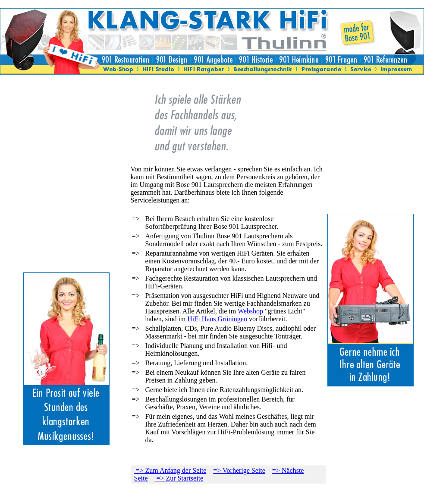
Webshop (250, 311)
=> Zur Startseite (179, 478)
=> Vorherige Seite (239, 470)
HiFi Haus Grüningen (217, 319)
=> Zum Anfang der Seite (170, 470)
